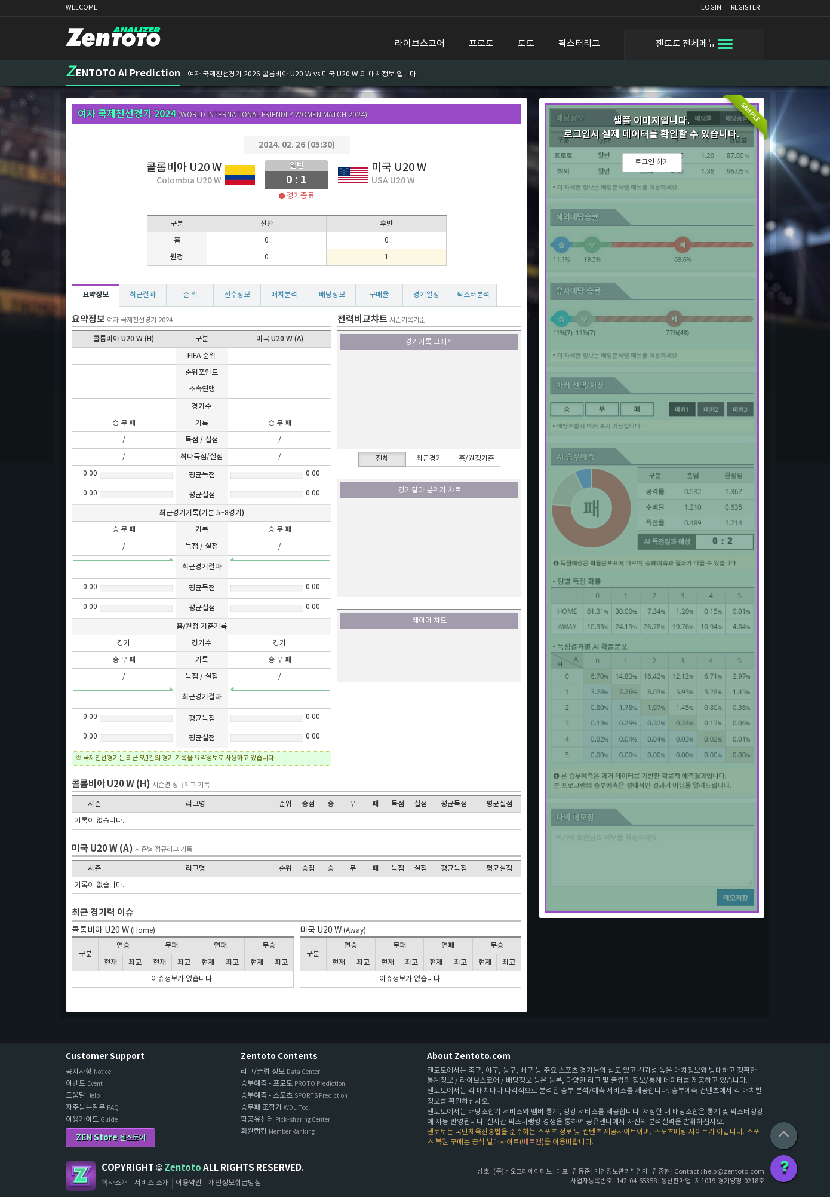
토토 (526, 44)
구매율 (379, 294)
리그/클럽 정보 (280, 1072)
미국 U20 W (398, 167)
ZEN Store (111, 1137)
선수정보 (237, 294)
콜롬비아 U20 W (184, 167)
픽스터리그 (579, 44)
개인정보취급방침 (234, 1183)
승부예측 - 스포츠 (294, 1096)
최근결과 (143, 294)
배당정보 (332, 294)
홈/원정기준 (476, 459)
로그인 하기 (652, 162)
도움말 (83, 1096)
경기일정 (426, 294)
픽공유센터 (285, 1119)
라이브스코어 (420, 44)
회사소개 (115, 1183)
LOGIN (711, 7)
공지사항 (88, 1072)
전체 (382, 459)
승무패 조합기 (275, 1108)
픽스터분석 (473, 294)
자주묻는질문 (92, 1108)
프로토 (481, 44)
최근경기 (429, 459)
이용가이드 (92, 1119)
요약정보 (95, 294)
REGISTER (745, 7)
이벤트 (84, 1084)
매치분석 (284, 294)
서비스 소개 (151, 1183)
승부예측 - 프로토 (293, 1084)
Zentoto (81, 1176)
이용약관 (189, 1183)
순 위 (190, 294)
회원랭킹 (278, 1131)
